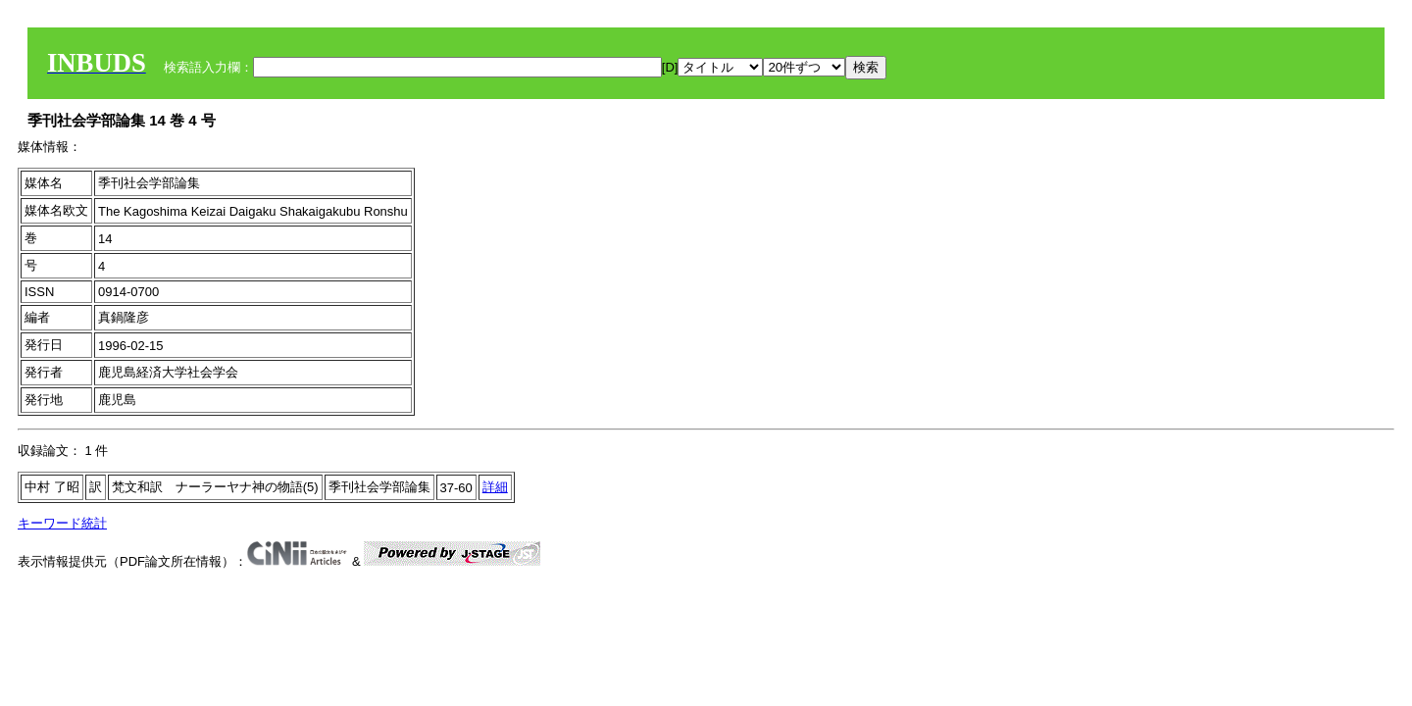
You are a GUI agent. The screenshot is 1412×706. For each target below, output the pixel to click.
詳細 (495, 486)
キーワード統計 (62, 523)
